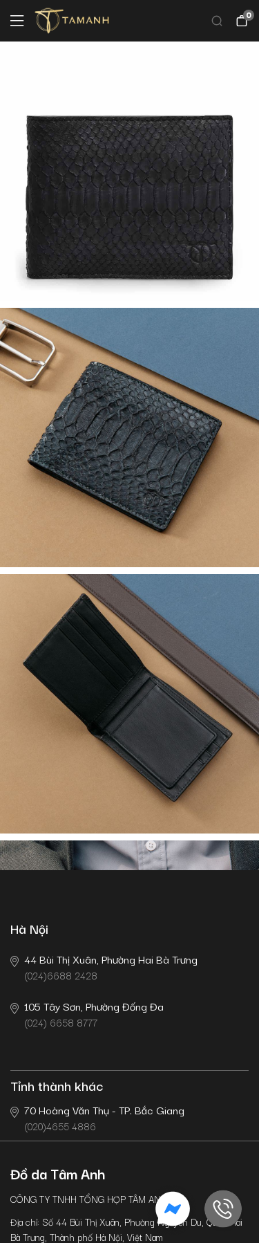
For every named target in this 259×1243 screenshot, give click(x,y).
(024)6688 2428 (104, 966)
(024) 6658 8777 (87, 1013)
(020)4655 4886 (97, 1117)
